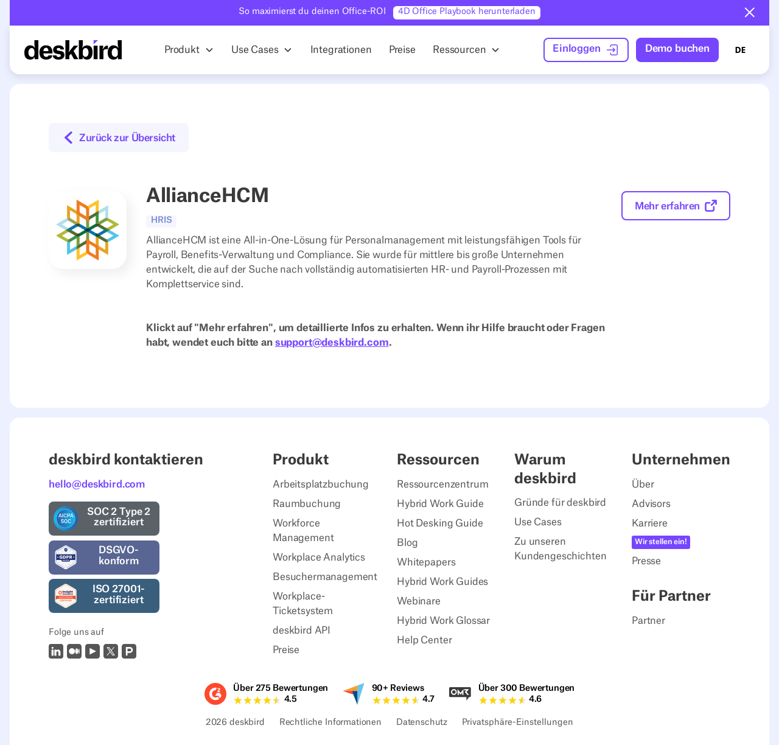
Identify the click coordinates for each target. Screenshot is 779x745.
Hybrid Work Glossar (443, 621)
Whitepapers (426, 562)
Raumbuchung (307, 504)
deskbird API (301, 630)
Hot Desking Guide (440, 523)
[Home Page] (73, 50)
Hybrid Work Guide (440, 504)
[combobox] (740, 50)
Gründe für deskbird (560, 503)
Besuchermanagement (325, 577)
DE (740, 49)
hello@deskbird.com (97, 484)
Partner (648, 621)
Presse (646, 561)
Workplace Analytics (319, 557)
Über (643, 484)
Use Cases (538, 522)
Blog (407, 543)
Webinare (419, 601)
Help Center (424, 640)
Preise (286, 650)
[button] (749, 13)
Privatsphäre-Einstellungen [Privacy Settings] (517, 723)
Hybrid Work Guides (442, 582)
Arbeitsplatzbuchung (321, 484)
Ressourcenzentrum (442, 484)
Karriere (650, 523)
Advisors (651, 504)
